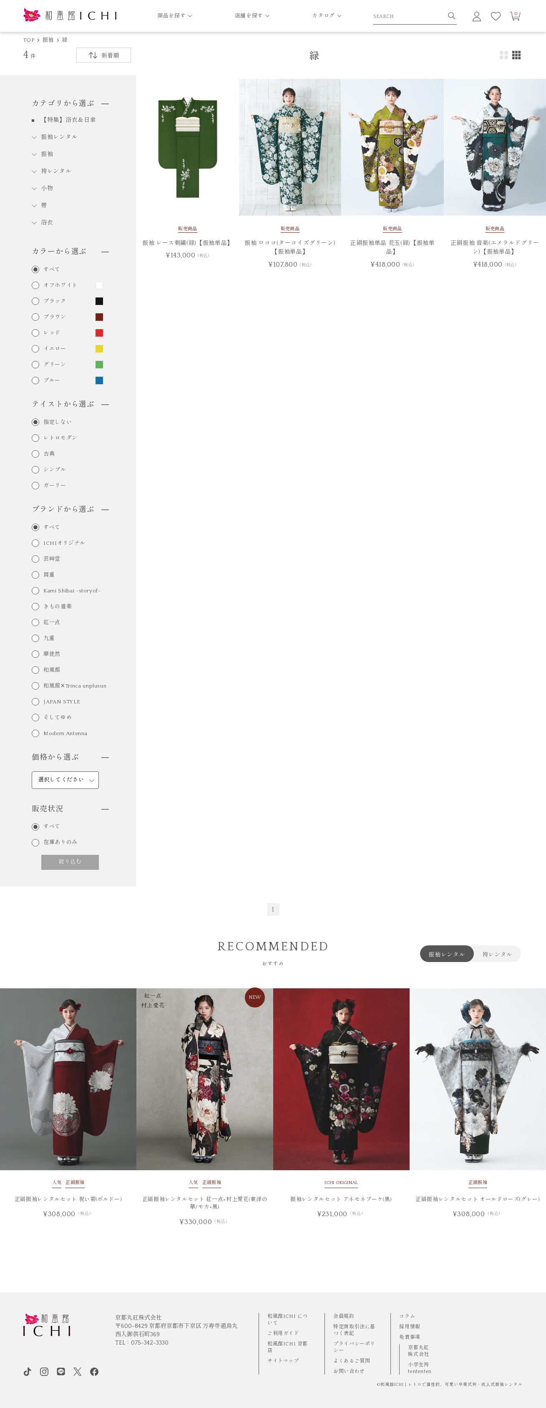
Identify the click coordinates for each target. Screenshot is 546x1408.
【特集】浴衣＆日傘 (68, 120)
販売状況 (70, 809)
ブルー (51, 380)
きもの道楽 (57, 607)
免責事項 (409, 1337)
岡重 (49, 575)
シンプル (54, 470)
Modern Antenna (65, 733)
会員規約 (343, 1316)
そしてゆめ (57, 717)
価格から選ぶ (70, 757)
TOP (28, 40)
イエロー (54, 349)
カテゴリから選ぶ (70, 104)
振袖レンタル (59, 137)
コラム (407, 1316)
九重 (49, 638)
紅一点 (51, 622)
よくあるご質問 (351, 1361)
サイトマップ (283, 1361)
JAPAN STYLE (61, 702)
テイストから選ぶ (70, 404)
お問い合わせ (349, 1371)
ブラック (54, 301)
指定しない (57, 422)
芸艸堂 (51, 559)
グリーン (54, 365)
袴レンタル (56, 171)
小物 (47, 188)
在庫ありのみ (60, 842)
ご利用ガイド (283, 1333)
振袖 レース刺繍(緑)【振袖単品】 (187, 243)
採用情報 (409, 1327)
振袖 (48, 40)
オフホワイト (60, 285)
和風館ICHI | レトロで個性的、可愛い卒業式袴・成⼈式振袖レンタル (451, 1385)
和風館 (51, 670)
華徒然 (51, 654)
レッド (51, 333)
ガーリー (54, 486)
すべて (51, 269)
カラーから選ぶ (70, 252)
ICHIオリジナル (64, 543)
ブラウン (54, 317)
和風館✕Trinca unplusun (74, 686)
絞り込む (70, 862)
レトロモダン (60, 438)
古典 (49, 454)
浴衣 (47, 222)
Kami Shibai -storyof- (72, 591)
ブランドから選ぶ (70, 510)
